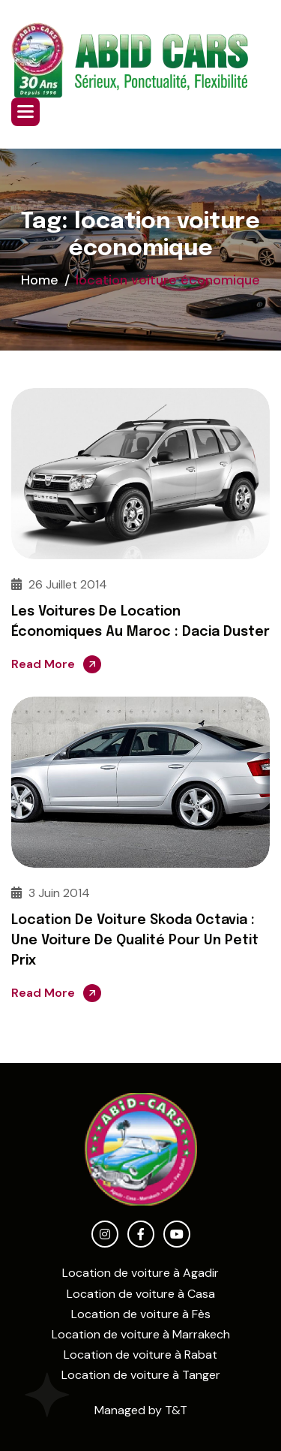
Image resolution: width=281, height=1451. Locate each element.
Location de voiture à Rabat (140, 1354)
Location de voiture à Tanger (140, 1375)
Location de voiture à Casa (141, 1294)
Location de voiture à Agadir (140, 1273)
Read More (43, 664)
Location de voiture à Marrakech (141, 1334)
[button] (25, 112)
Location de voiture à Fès (141, 1314)
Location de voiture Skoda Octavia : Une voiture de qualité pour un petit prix (135, 941)
